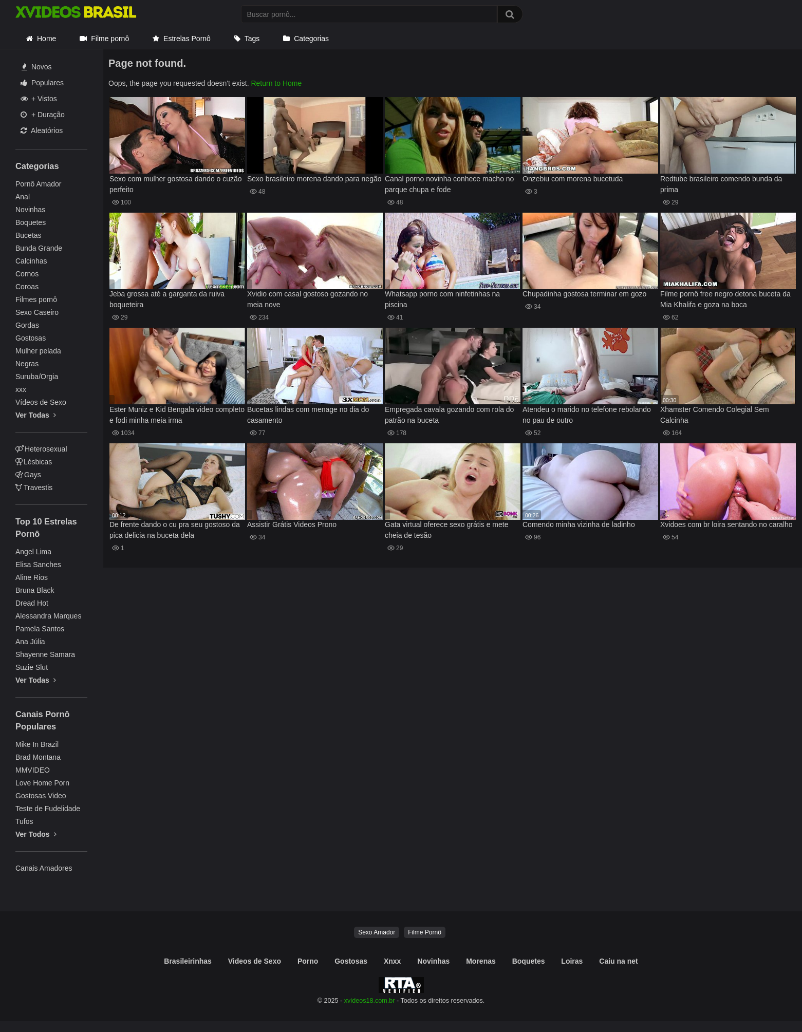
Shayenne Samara (45, 654)
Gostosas (30, 338)
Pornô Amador (38, 184)
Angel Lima (33, 552)
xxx (20, 389)
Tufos (24, 821)
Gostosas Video (40, 796)
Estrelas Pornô (187, 38)
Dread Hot (31, 603)
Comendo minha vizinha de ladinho (579, 524)
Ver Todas (35, 415)
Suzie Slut (31, 667)
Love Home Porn (42, 783)
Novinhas (30, 209)
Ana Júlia (30, 641)
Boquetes (30, 222)
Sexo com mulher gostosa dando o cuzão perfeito (175, 184)
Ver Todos (36, 834)
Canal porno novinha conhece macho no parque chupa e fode (449, 184)
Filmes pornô (36, 299)
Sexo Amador (376, 932)
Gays (28, 475)
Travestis (33, 487)
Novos (37, 67)
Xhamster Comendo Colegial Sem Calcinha (714, 414)
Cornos (27, 274)
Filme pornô (110, 38)
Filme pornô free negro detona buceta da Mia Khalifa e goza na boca (725, 299)
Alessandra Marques (48, 616)
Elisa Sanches (38, 564)
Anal (22, 197)
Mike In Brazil (37, 744)
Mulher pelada (38, 351)
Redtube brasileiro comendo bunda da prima (721, 184)
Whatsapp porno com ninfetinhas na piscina (442, 299)
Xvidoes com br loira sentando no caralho (726, 524)
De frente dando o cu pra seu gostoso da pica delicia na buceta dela (174, 529)
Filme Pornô (424, 932)
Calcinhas (31, 261)
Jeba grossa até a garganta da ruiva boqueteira (167, 299)
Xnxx (392, 961)
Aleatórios (42, 130)
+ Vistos (39, 99)
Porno (307, 961)
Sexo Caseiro (37, 312)
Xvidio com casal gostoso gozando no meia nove (307, 299)
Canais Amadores (43, 868)
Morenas (481, 961)
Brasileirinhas (188, 961)
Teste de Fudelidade (47, 808)
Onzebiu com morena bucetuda (573, 179)
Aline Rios (31, 577)
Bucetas (28, 235)
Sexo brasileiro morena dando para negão (314, 179)
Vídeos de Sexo (40, 402)
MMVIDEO (32, 770)
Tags (252, 38)
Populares (42, 83)
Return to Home (276, 83)
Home (46, 38)
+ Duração (43, 114)
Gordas (27, 325)
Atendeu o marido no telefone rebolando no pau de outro (587, 414)
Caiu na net (618, 961)
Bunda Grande (38, 248)
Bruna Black (34, 590)
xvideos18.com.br (369, 1000)
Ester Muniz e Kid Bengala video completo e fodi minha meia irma (177, 414)
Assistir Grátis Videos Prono (292, 524)
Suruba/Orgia (36, 376)
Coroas (27, 287)
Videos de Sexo (254, 961)
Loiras (572, 961)
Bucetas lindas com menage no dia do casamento (308, 414)
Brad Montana (38, 757)
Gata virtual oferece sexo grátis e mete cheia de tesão (446, 529)
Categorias (311, 38)
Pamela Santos (39, 629)
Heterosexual (41, 449)
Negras (27, 364)
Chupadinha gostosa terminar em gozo (584, 294)
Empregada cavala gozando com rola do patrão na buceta (449, 414)
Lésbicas (33, 462)
